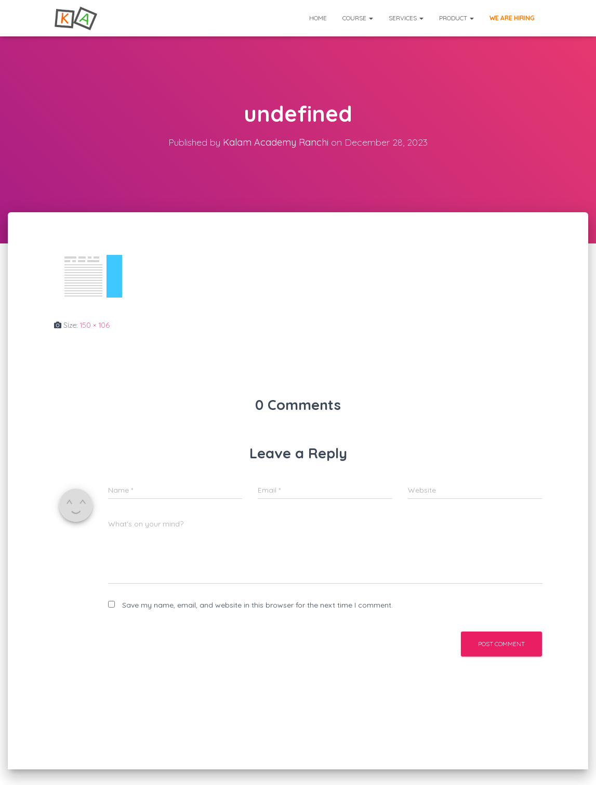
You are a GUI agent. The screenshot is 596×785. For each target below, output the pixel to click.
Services (406, 18)
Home (318, 18)
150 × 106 (95, 325)
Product (456, 18)
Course (357, 18)
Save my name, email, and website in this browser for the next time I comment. (257, 605)
